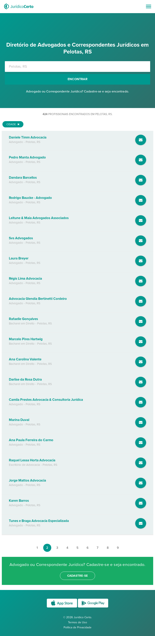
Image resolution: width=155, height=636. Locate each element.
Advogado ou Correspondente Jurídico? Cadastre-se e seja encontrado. (77, 91)
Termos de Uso (77, 622)
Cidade (12, 124)
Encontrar (77, 79)
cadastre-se (77, 575)
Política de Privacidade (77, 627)
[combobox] (77, 66)
